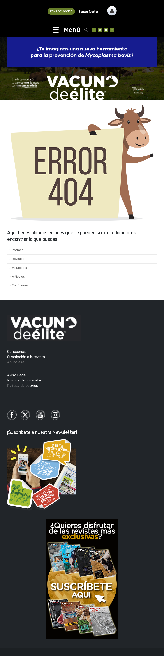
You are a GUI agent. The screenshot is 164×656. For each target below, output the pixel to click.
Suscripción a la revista (26, 357)
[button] (86, 30)
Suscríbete (88, 12)
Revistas (18, 259)
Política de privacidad (24, 380)
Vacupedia (19, 267)
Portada (17, 250)
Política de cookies (22, 385)
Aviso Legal (16, 375)
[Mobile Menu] (55, 30)
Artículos (18, 276)
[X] (100, 30)
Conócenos (20, 285)
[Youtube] (106, 30)
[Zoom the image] (112, 9)
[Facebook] (94, 30)
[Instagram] (112, 30)
